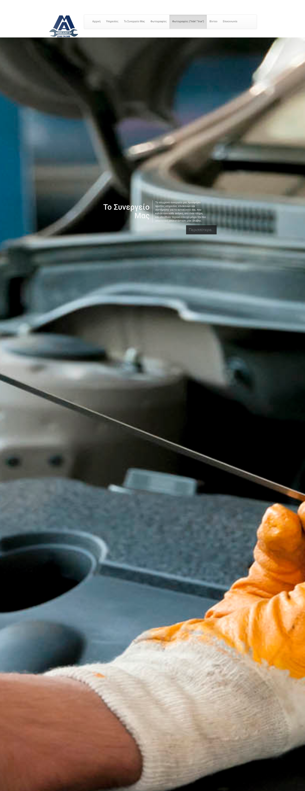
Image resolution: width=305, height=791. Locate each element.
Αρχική (96, 21)
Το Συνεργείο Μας (134, 21)
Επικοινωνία (230, 21)
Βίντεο (213, 21)
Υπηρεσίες (112, 21)
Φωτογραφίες (158, 21)
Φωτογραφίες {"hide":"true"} (188, 21)
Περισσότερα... (201, 230)
